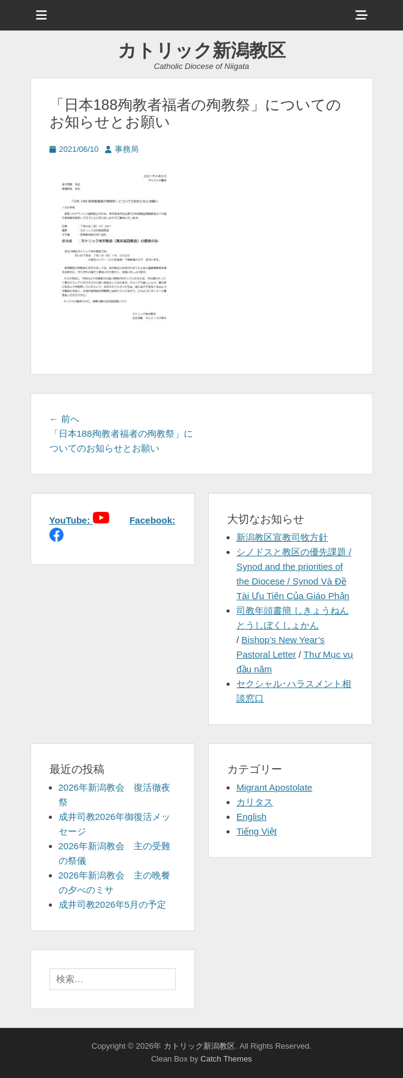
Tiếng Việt (256, 831)
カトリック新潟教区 (202, 50)
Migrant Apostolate (274, 787)
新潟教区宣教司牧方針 (282, 537)
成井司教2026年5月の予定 (113, 904)
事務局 (127, 149)
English (251, 816)
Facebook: (152, 520)
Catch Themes (226, 1058)
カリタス (254, 802)
